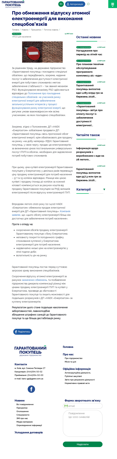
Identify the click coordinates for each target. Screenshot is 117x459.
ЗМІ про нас (22, 418)
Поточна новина (51, 30)
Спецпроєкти (22, 415)
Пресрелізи (36, 30)
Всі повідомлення (25, 404)
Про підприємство (73, 358)
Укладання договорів (29, 432)
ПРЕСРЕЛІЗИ (17, 34)
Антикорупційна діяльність (77, 373)
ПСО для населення (21, 37)
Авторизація (76, 4)
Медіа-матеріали (24, 422)
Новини (25, 30)
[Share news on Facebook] (23, 332)
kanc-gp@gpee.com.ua (32, 378)
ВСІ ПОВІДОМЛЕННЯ (84, 47)
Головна (15, 30)
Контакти (21, 364)
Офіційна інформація (77, 368)
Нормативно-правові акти (77, 383)
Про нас (68, 354)
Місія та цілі (70, 362)
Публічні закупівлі (73, 376)
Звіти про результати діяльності (80, 380)
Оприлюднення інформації (29, 425)
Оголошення (22, 411)
